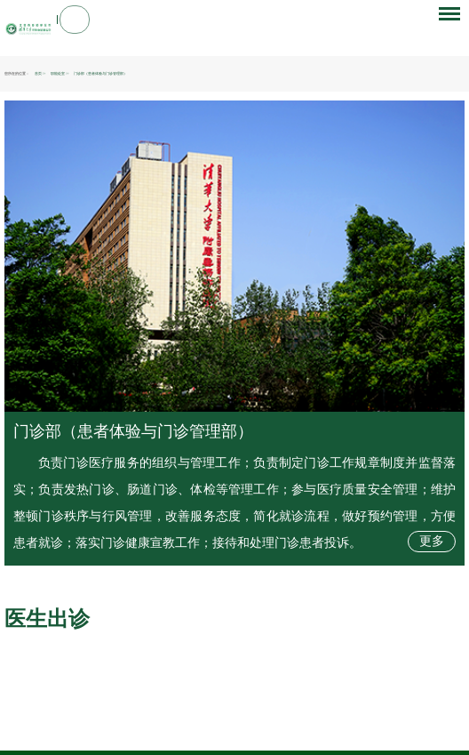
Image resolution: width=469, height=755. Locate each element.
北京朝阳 (140, 702)
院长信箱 (170, 726)
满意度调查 (297, 726)
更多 (431, 541)
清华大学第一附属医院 (109, 712)
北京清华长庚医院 (68, 712)
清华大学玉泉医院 (150, 712)
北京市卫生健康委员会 (106, 702)
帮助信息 (264, 726)
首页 (38, 74)
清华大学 (38, 712)
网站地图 (233, 726)
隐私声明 (202, 726)
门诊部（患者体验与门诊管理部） (133, 431)
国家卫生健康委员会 (64, 702)
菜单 (445, 23)
